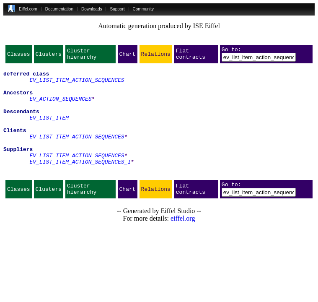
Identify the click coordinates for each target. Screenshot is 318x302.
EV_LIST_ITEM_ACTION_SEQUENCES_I (80, 183)
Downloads (91, 9)
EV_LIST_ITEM (49, 130)
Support (117, 9)
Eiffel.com (28, 9)
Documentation (59, 9)
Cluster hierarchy (81, 56)
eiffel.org (183, 243)
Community (143, 9)
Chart (127, 56)
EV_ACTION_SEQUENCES (60, 107)
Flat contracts (190, 56)
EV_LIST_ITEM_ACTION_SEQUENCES (76, 85)
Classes (18, 56)
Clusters (49, 56)
